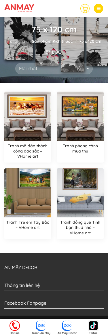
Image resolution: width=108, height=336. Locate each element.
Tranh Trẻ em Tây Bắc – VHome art (27, 225)
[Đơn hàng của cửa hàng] (54, 68)
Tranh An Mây (41, 327)
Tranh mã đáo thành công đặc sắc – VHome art (28, 151)
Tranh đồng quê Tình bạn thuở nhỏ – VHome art (80, 227)
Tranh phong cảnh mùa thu (80, 148)
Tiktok (93, 327)
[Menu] (98, 8)
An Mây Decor (67, 327)
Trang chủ (16, 41)
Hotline (15, 327)
